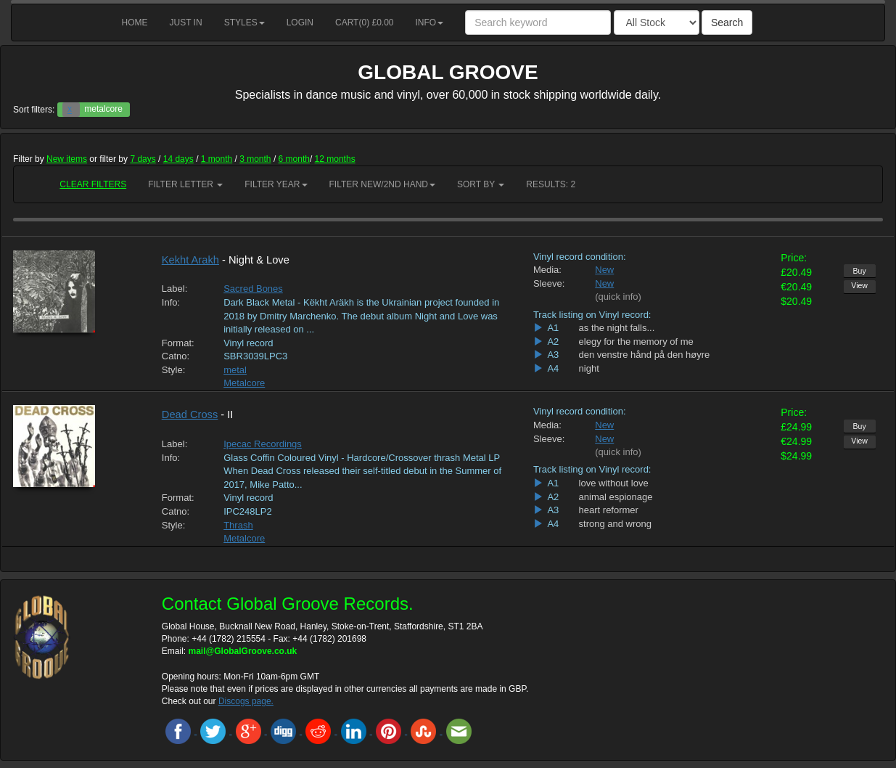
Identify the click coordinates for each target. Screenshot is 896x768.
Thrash (237, 525)
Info (430, 22)
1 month (216, 159)
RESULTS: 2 (550, 184)
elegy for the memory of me (636, 341)
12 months (335, 159)
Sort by (480, 184)
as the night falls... (617, 327)
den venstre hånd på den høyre (644, 354)
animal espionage (616, 496)
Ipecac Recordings (262, 443)
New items (66, 159)
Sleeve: (548, 283)
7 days (142, 159)
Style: (174, 369)
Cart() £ (364, 22)
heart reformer (608, 509)
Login (300, 22)
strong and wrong (615, 523)
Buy (859, 270)
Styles (244, 22)
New (604, 269)
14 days (178, 159)
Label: (174, 288)
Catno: (175, 356)
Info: (171, 302)
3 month (255, 159)
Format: (178, 343)
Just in (186, 22)
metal (235, 369)
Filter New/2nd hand (382, 184)
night (589, 368)
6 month (294, 159)
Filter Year (275, 184)
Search (727, 22)
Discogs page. (246, 701)
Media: (547, 269)
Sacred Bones (253, 288)
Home (135, 22)
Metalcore (244, 382)
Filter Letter (185, 184)
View (859, 285)
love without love (614, 483)
